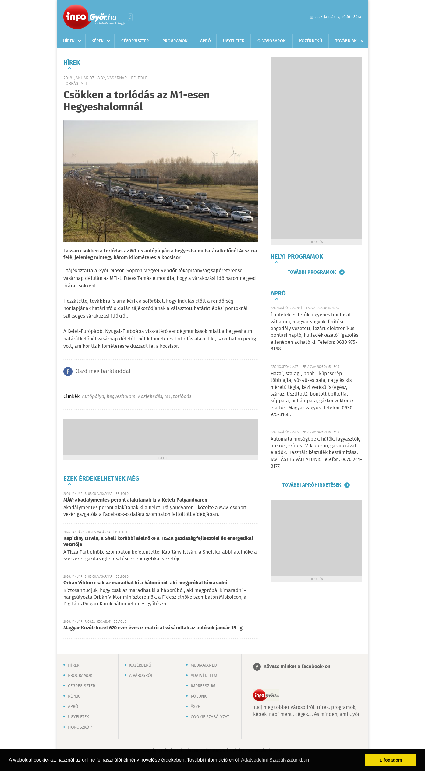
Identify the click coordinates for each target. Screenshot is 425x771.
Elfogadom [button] (391, 760)
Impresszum (203, 686)
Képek (97, 41)
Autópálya (93, 396)
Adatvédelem (204, 675)
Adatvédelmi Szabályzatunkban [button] (275, 759)
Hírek (69, 41)
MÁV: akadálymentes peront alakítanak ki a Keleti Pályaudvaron (135, 500)
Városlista (130, 17)
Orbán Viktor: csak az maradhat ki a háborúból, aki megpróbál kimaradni (145, 583)
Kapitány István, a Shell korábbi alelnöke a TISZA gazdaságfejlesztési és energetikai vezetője (158, 541)
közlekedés (150, 396)
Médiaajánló (204, 665)
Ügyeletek (233, 41)
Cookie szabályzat (210, 717)
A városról (141, 675)
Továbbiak (346, 41)
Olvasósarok (271, 41)
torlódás (182, 396)
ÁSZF (195, 706)
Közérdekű (310, 41)
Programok (175, 41)
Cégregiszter (135, 41)
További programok (312, 272)
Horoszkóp (80, 727)
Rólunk (199, 696)
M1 (168, 396)
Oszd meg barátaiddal (103, 371)
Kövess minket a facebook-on (297, 667)
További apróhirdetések (311, 485)
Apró (205, 41)
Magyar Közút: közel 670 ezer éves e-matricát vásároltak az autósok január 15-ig (153, 628)
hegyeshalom (121, 396)
